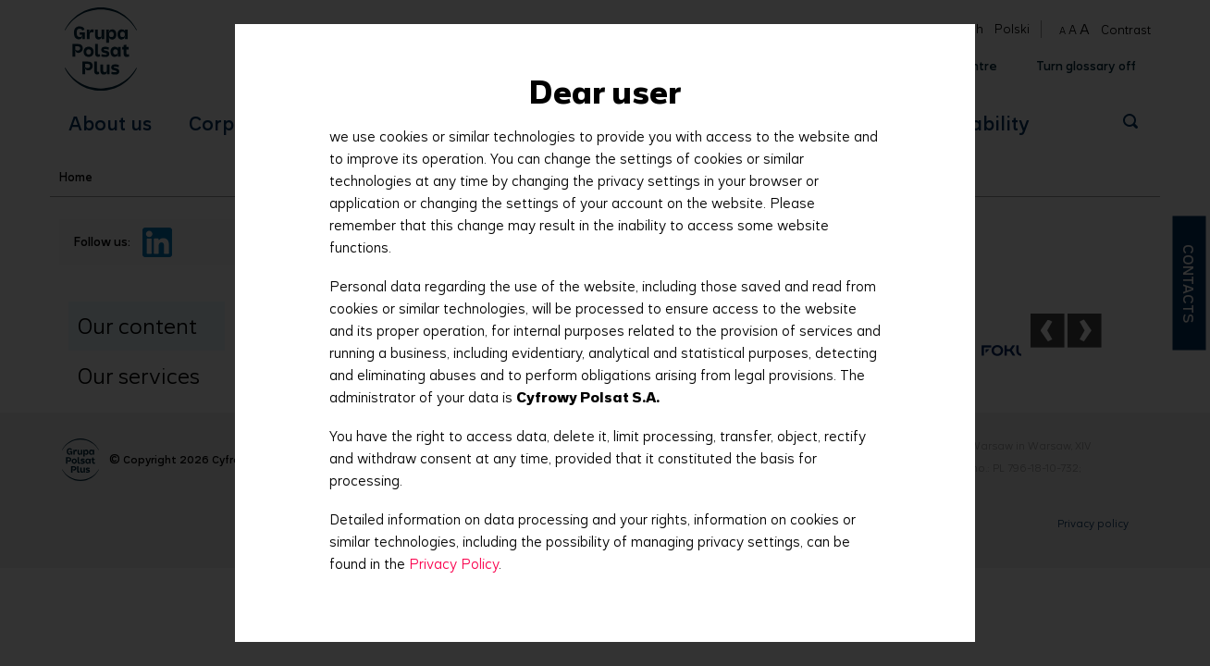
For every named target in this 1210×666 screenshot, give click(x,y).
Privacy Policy (454, 564)
